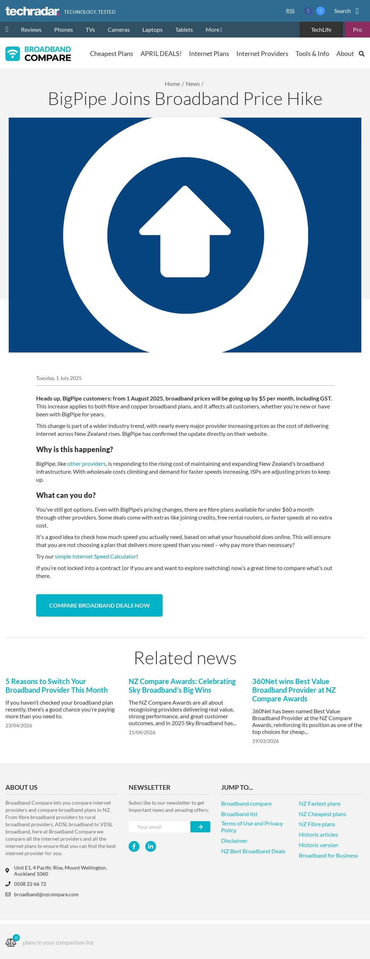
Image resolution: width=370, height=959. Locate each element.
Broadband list (239, 813)
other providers (86, 463)
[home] (9, 30)
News (193, 83)
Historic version (318, 844)
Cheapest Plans (111, 53)
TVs (90, 29)
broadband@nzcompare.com (42, 894)
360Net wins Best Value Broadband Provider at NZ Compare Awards (294, 690)
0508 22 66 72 (25, 884)
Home (172, 83)
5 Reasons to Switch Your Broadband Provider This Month (56, 685)
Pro (357, 29)
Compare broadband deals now (99, 605)
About (345, 53)
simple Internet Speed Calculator (95, 556)
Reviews (31, 29)
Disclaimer (234, 840)
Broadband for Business (328, 855)
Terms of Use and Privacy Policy (252, 826)
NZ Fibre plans (317, 823)
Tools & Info (312, 53)
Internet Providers (262, 53)
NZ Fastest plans (320, 803)
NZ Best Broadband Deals (253, 851)
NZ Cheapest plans (322, 813)
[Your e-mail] (159, 826)
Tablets (184, 29)
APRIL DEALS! (161, 53)
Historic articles (318, 834)
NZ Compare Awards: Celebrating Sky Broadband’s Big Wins (182, 685)
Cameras (119, 29)
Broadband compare (246, 803)
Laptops (152, 29)
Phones (63, 29)
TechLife (321, 29)
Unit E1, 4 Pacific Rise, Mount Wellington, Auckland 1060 (56, 870)
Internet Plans (209, 53)
